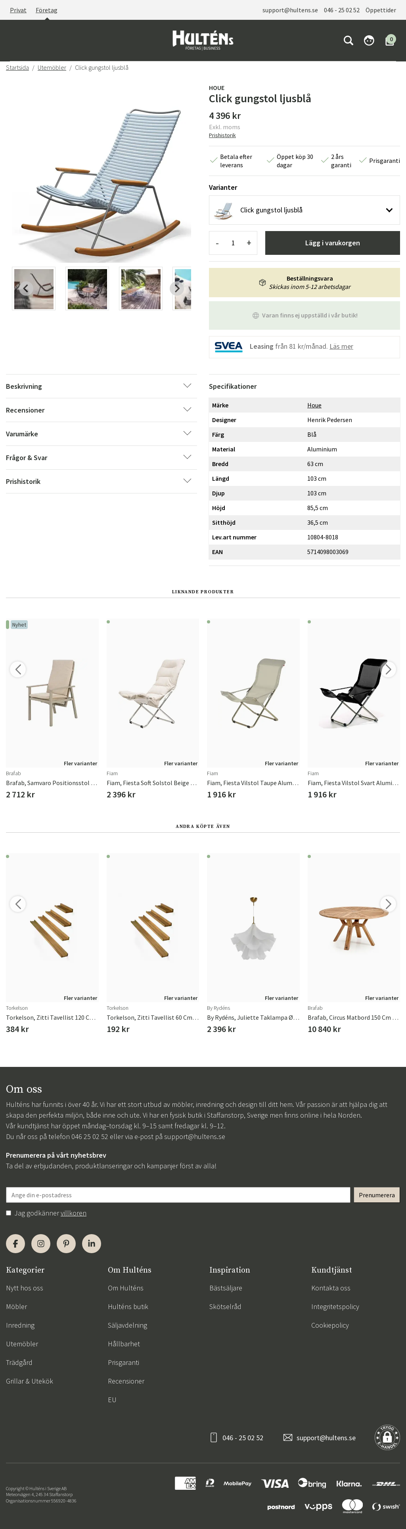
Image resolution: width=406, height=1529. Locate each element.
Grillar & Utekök (29, 1381)
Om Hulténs (126, 1287)
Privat (18, 10)
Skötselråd (225, 1306)
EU (112, 1399)
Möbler (16, 1306)
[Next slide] (177, 288)
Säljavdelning (127, 1325)
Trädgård (19, 1362)
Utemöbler (52, 67)
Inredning (20, 1325)
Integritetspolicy (335, 1306)
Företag (46, 10)
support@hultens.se (290, 10)
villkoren (73, 1212)
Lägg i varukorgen (332, 242)
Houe (216, 88)
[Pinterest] (66, 1243)
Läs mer (341, 346)
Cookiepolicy (330, 1325)
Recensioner (126, 1381)
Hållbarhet (124, 1343)
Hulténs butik (128, 1306)
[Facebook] (15, 1243)
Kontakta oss (330, 1287)
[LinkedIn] (91, 1243)
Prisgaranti (123, 1362)
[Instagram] (40, 1243)
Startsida (17, 67)
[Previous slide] (26, 288)
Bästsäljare (225, 1287)
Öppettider (381, 10)
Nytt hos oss (24, 1287)
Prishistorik (222, 135)
